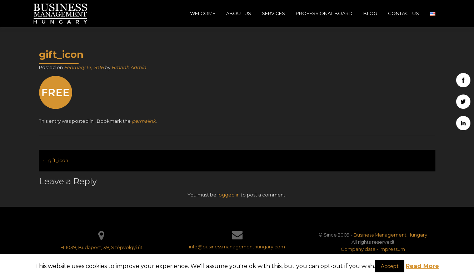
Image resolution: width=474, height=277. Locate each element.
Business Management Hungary (390, 235)
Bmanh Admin (128, 67)
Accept (390, 266)
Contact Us (403, 13)
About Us (238, 13)
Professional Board (324, 13)
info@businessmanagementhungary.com (237, 246)
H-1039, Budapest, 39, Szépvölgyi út (101, 247)
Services (273, 13)
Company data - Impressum (373, 249)
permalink (144, 121)
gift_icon (55, 160)
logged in (229, 195)
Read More (422, 266)
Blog (370, 13)
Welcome (202, 13)
